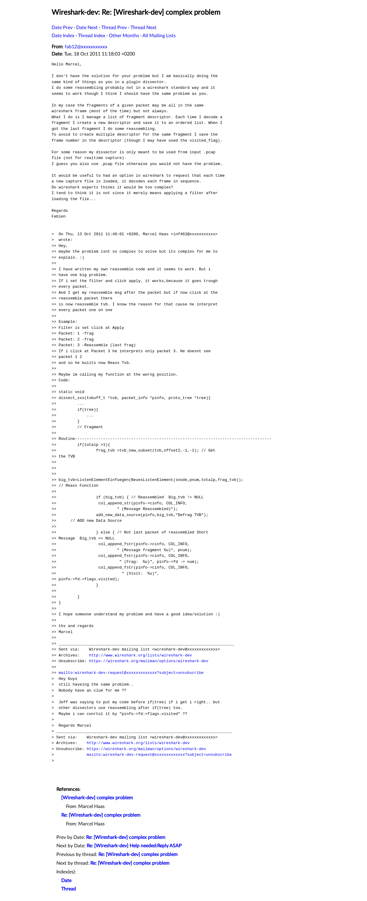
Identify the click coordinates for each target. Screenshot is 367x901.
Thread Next (143, 27)
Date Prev (62, 27)
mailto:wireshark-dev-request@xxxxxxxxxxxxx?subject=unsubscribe (131, 672)
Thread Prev (114, 27)
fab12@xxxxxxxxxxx (86, 46)
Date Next (87, 27)
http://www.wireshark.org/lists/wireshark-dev (140, 655)
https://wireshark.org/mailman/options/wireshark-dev (148, 661)
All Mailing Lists (159, 35)
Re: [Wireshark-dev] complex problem (100, 815)
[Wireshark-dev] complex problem (97, 797)
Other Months (124, 35)
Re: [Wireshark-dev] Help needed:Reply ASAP (134, 845)
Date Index (63, 35)
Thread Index (91, 35)
